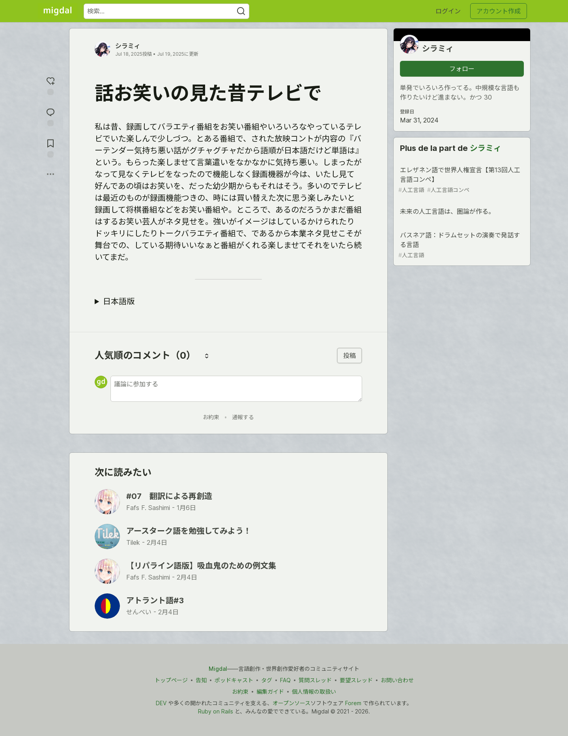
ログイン (448, 11)
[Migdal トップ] (57, 11)
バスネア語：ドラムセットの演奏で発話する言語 (461, 245)
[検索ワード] (166, 11)
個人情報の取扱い (314, 691)
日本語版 (119, 301)
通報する (243, 417)
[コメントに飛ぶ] (50, 116)
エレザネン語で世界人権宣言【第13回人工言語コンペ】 (461, 180)
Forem (353, 703)
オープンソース (291, 703)
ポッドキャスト (234, 680)
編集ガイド (270, 691)
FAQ (285, 680)
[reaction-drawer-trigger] (50, 85)
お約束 (211, 417)
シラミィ (127, 46)
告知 (201, 680)
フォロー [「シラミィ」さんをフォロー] (462, 69)
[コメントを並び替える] (207, 355)
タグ (266, 680)
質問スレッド (315, 680)
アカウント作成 (498, 11)
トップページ (171, 680)
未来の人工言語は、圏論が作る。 (461, 212)
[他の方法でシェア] (50, 174)
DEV (161, 703)
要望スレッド (356, 680)
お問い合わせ (397, 680)
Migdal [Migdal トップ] (218, 668)
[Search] (241, 11)
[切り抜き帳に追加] (50, 147)
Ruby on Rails (215, 711)
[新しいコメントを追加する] (236, 388)
